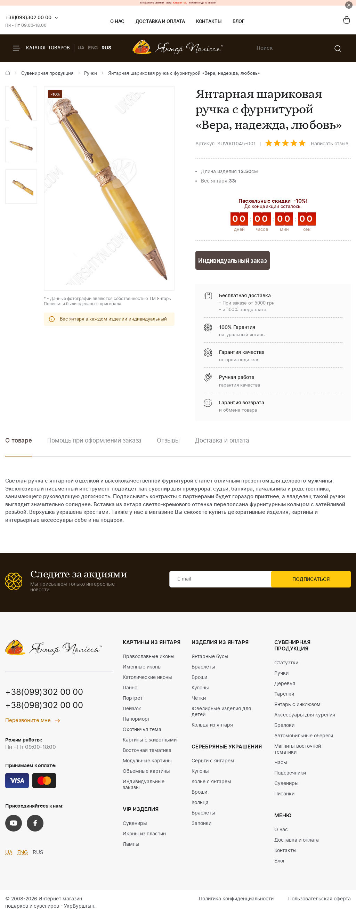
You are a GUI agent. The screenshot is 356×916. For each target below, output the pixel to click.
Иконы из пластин (144, 834)
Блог (239, 21)
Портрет (133, 699)
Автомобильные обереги (303, 736)
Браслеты (203, 667)
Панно (130, 688)
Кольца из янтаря (212, 725)
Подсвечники (290, 773)
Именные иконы (142, 667)
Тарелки (284, 694)
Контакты (208, 21)
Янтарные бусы (210, 657)
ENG (93, 48)
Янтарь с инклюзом (297, 705)
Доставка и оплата (160, 21)
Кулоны (200, 688)
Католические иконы (147, 678)
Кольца (200, 803)
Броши (199, 678)
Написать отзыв (329, 143)
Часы (280, 763)
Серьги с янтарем (213, 761)
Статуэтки (286, 663)
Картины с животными (150, 740)
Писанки (284, 794)
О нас (117, 21)
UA (81, 48)
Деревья (284, 684)
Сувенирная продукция (47, 73)
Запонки (201, 824)
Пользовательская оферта (319, 899)
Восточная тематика (147, 751)
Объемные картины (146, 772)
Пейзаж (132, 709)
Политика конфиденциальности (236, 899)
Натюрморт (136, 720)
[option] (21, 103)
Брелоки (284, 726)
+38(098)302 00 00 (44, 707)
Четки (199, 699)
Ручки (90, 73)
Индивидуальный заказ (232, 261)
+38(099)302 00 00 (28, 17)
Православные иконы (149, 657)
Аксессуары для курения (304, 715)
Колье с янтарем (211, 782)
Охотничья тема (142, 730)
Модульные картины (147, 761)
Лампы (131, 845)
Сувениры (135, 824)
